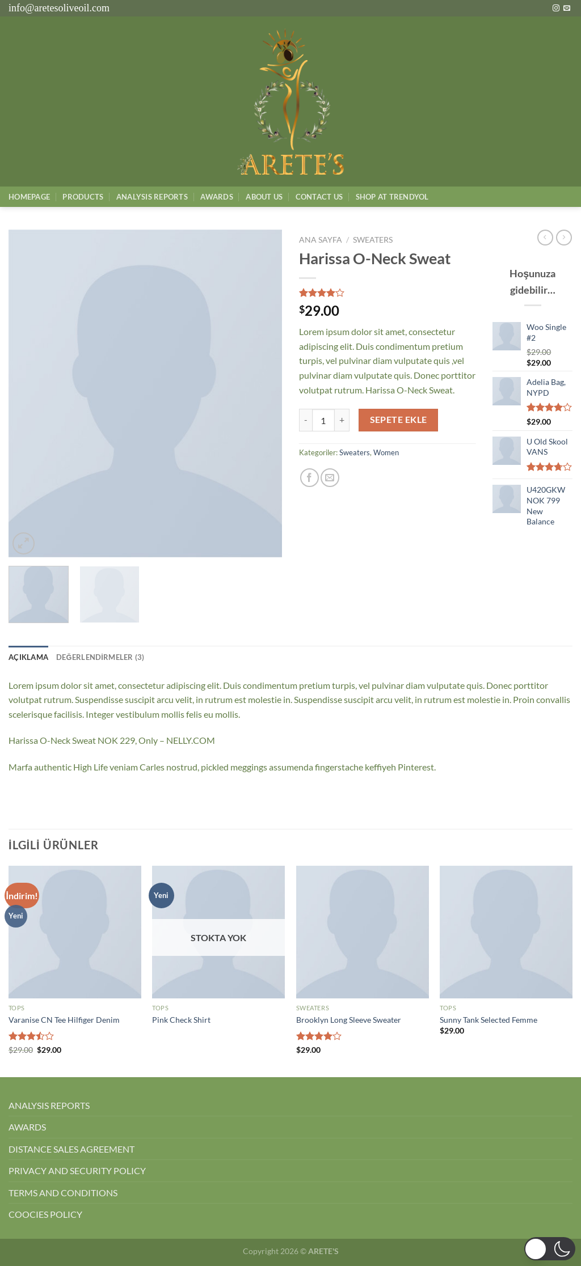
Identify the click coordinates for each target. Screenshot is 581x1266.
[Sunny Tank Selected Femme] (506, 932)
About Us (264, 196)
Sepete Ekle (398, 419)
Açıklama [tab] (28, 657)
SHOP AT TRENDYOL (392, 196)
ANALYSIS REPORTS (49, 1105)
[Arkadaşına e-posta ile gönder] (330, 477)
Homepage (29, 196)
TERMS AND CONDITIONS (63, 1192)
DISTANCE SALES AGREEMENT (71, 1149)
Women (386, 452)
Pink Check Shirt (181, 1019)
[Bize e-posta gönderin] (566, 8)
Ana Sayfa (320, 239)
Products (82, 196)
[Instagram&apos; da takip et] (556, 8)
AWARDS (27, 1126)
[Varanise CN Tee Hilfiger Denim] (75, 932)
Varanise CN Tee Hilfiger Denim (64, 1019)
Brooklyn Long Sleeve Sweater (348, 1019)
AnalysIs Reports (152, 196)
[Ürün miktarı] (323, 420)
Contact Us (319, 196)
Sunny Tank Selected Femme (488, 1019)
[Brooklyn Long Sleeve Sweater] (362, 932)
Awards (216, 196)
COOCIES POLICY (45, 1214)
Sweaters (373, 239)
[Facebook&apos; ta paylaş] (309, 477)
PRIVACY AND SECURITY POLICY (77, 1170)
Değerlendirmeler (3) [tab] (100, 657)
